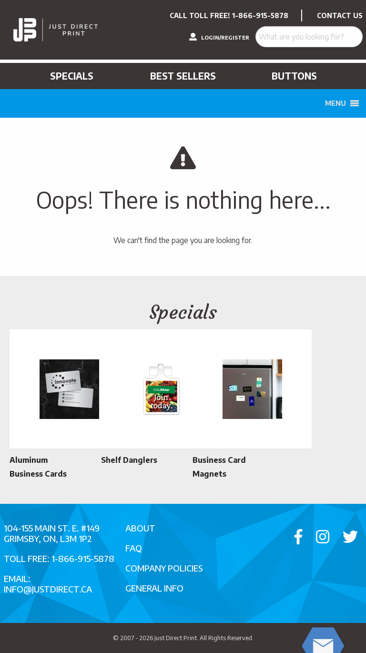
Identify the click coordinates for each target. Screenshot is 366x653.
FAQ (133, 547)
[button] (335, 103)
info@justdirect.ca (48, 588)
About (140, 527)
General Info (154, 587)
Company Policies (164, 567)
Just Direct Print (175, 638)
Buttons (294, 76)
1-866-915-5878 (260, 15)
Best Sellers (183, 76)
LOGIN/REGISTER (219, 37)
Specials (71, 76)
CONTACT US (340, 15)
